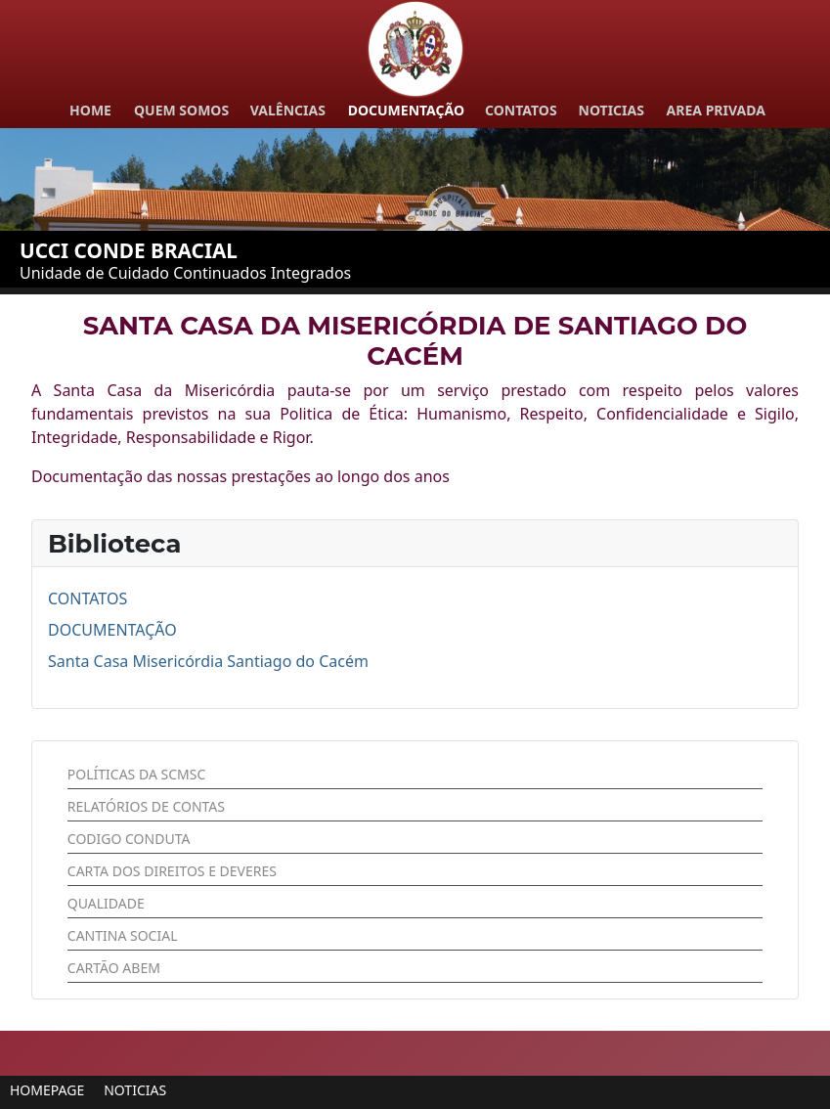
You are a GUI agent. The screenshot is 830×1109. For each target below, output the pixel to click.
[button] (47, 1089)
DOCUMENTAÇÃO (112, 630)
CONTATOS (87, 598)
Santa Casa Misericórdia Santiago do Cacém (208, 661)
